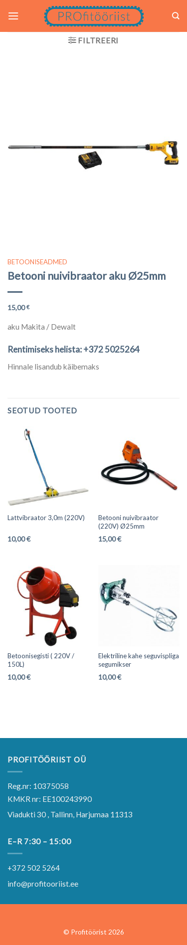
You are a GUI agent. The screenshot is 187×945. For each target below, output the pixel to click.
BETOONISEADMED (37, 262)
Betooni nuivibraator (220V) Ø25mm (128, 522)
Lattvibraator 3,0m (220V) (46, 518)
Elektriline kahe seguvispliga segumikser (138, 660)
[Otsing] (176, 15)
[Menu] (13, 16)
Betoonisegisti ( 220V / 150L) (40, 660)
